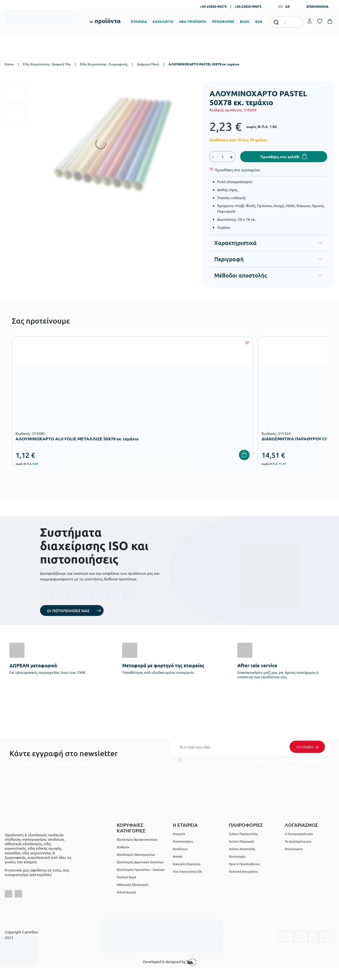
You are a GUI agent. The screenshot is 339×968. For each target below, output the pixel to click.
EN (280, 6)
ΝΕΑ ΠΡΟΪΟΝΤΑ (192, 21)
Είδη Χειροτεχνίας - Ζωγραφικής (104, 64)
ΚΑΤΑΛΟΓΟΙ (163, 21)
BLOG (245, 21)
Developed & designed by (169, 962)
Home (9, 64)
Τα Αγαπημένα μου (298, 841)
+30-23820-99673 (248, 6)
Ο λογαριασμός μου (299, 834)
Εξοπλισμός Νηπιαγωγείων (136, 854)
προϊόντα (108, 20)
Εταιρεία (179, 834)
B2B (258, 21)
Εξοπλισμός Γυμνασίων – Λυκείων (141, 870)
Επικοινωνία (294, 849)
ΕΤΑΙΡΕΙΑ (139, 21)
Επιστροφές (237, 856)
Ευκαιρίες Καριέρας (187, 864)
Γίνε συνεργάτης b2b (187, 871)
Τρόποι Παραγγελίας (243, 834)
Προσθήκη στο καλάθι (280, 156)
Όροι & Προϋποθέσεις (244, 864)
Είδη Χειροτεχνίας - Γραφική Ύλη (47, 64)
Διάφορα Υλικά (148, 64)
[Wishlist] (237, 169)
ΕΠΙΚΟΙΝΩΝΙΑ (317, 6)
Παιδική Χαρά (126, 877)
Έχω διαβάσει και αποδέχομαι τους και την (249, 759)
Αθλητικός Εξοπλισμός (133, 885)
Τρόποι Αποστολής (242, 849)
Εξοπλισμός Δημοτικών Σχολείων (140, 862)
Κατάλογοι (180, 849)
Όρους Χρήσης (256, 759)
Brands (177, 856)
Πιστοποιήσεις (183, 841)
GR (287, 6)
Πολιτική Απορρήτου (301, 759)
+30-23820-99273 (213, 6)
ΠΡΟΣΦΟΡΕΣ (223, 21)
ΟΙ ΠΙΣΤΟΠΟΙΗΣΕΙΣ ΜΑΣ (68, 610)
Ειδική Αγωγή (126, 892)
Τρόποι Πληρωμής (241, 841)
